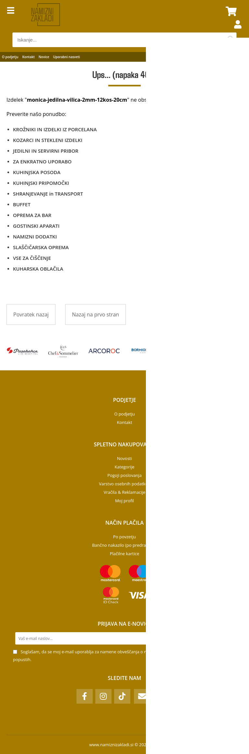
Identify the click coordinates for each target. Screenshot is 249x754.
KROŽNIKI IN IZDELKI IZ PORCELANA (55, 129)
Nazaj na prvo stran (95, 314)
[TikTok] (122, 696)
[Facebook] (85, 696)
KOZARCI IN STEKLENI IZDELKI (47, 140)
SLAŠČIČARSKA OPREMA (41, 247)
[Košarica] (230, 11)
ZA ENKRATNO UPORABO (42, 161)
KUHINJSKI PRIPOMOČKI (41, 183)
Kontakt (28, 57)
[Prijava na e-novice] (230, 638)
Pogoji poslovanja (124, 475)
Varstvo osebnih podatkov (124, 484)
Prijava (234, 30)
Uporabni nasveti (66, 57)
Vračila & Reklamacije (125, 492)
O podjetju (10, 57)
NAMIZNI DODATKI (35, 236)
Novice (44, 57)
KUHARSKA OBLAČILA (38, 268)
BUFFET (21, 204)
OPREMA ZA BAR (32, 215)
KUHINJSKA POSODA (36, 172)
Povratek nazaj (31, 314)
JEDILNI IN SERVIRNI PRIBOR (45, 150)
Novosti (124, 458)
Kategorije (124, 467)
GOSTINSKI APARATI (36, 226)
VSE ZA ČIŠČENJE (32, 258)
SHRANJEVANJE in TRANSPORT (48, 193)
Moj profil (124, 501)
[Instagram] (103, 696)
